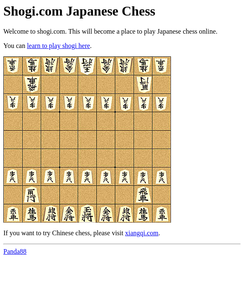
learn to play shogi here (58, 45)
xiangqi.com (142, 233)
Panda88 (14, 251)
